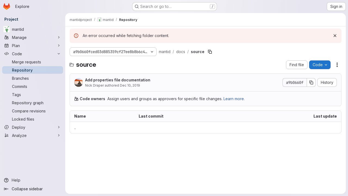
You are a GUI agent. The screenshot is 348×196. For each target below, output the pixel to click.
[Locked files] (32, 119)
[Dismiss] (335, 35)
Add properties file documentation (117, 80)
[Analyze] (32, 135)
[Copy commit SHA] (311, 82)
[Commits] (32, 86)
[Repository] (32, 70)
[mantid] (32, 29)
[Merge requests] (32, 62)
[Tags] (32, 94)
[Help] (32, 180)
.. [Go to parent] (75, 127)
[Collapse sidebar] (32, 189)
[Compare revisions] (32, 111)
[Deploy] (32, 127)
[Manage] (32, 37)
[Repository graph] (32, 102)
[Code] (32, 53)
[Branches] (32, 78)
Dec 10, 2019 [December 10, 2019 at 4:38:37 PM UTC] (130, 85)
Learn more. (234, 98)
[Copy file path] (210, 51)
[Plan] (32, 45)
